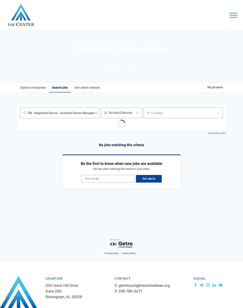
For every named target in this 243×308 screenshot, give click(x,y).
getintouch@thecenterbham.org (144, 286)
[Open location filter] (218, 113)
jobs (60, 87)
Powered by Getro (217, 133)
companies (33, 87)
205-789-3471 (130, 292)
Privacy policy (112, 253)
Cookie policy (128, 253)
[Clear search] (94, 113)
